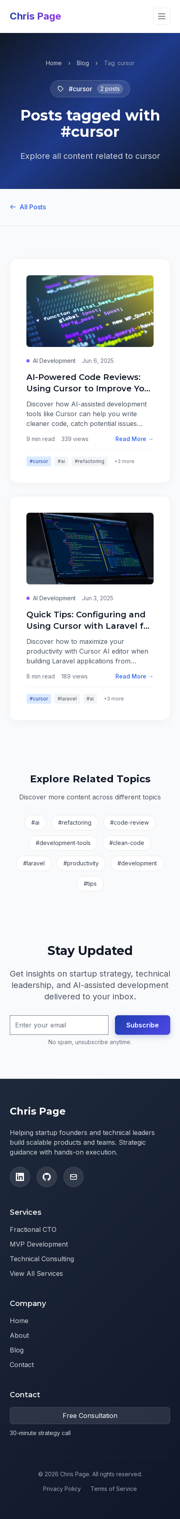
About (19, 1335)
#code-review (129, 822)
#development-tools (63, 842)
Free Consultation (90, 1415)
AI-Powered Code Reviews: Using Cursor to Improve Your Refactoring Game (90, 388)
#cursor (39, 461)
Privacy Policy (62, 1488)
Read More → (134, 438)
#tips (90, 883)
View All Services (36, 1273)
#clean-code (126, 842)
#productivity (81, 863)
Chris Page (35, 16)
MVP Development (39, 1244)
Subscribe (142, 1025)
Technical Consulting (42, 1259)
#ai (61, 461)
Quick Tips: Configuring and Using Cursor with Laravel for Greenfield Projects (89, 626)
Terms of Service (114, 1488)
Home (54, 62)
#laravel (67, 699)
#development (137, 863)
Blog (83, 62)
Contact (22, 1365)
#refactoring (89, 461)
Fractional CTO (33, 1229)
